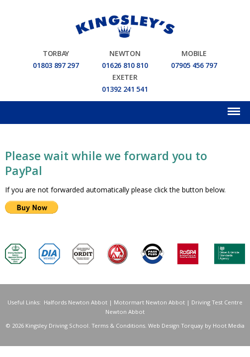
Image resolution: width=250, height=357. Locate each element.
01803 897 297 (56, 66)
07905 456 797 (194, 66)
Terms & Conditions (118, 326)
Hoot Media (229, 326)
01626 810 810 (125, 66)
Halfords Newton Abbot (75, 303)
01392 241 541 (125, 90)
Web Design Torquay (175, 326)
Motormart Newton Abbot (149, 303)
